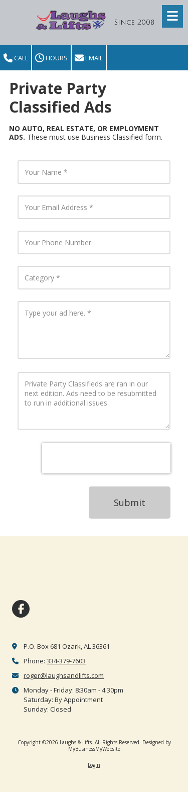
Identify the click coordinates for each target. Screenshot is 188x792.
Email (89, 58)
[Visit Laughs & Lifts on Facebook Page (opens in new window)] (21, 609)
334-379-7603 (66, 660)
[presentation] (106, 458)
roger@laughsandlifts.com (64, 675)
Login (94, 764)
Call (16, 58)
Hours (51, 58)
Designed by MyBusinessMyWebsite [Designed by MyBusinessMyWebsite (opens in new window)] (119, 745)
